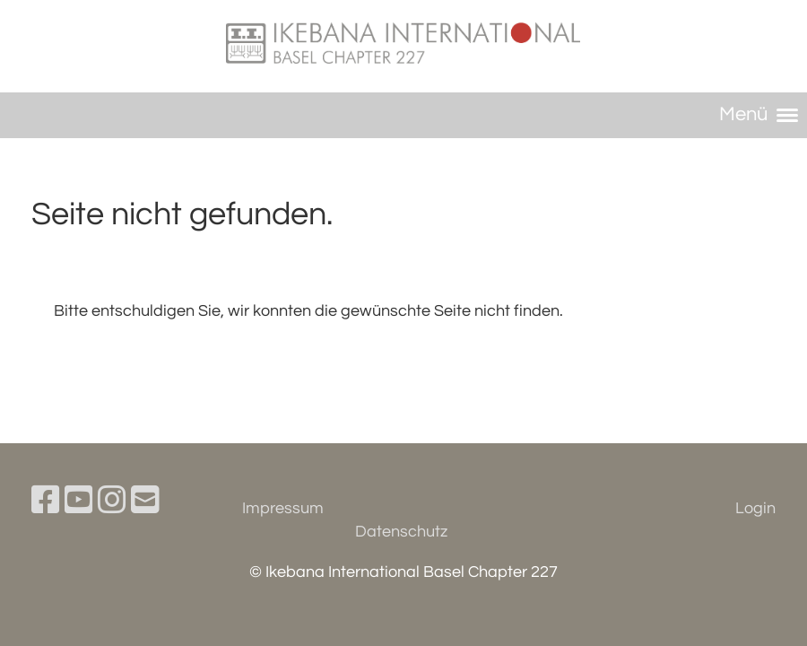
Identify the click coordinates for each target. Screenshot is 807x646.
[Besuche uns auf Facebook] (45, 501)
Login (755, 508)
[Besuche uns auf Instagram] (112, 501)
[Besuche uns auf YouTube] (79, 501)
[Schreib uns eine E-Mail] (145, 501)
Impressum (283, 508)
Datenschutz (401, 531)
